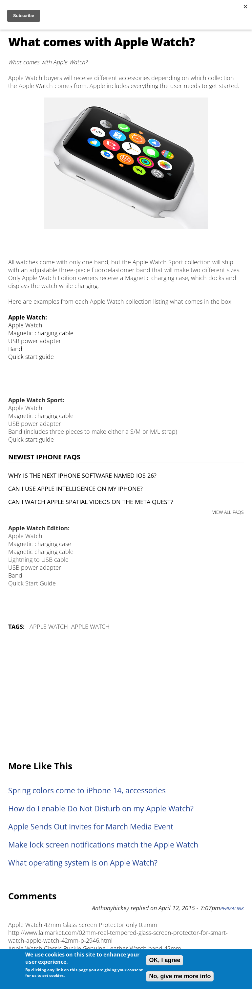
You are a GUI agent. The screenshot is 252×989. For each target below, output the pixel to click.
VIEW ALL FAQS (228, 512)
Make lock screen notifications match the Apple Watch (103, 845)
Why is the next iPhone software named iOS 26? (82, 475)
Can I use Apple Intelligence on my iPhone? (75, 489)
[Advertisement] (126, 696)
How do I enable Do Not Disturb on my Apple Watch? (101, 808)
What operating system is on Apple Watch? (83, 863)
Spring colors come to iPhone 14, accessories (87, 790)
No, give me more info (180, 976)
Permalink (232, 909)
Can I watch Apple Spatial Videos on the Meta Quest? (90, 502)
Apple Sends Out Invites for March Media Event (90, 827)
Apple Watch (49, 626)
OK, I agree (164, 960)
